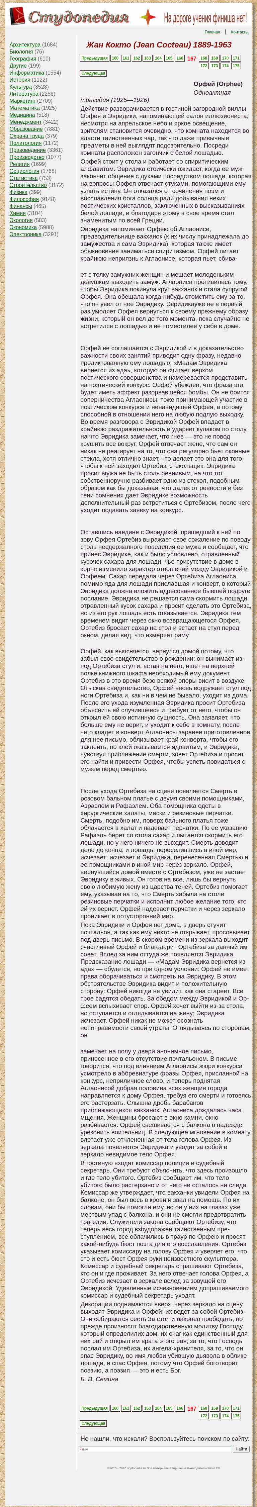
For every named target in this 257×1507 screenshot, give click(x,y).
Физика (19, 192)
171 (236, 58)
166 (180, 58)
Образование (26, 129)
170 (225, 58)
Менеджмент (26, 122)
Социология (24, 171)
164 (158, 58)
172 (203, 66)
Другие (18, 66)
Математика (25, 108)
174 (225, 66)
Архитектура (25, 45)
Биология (21, 52)
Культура (21, 87)
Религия (20, 164)
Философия (24, 199)
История (20, 80)
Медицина (22, 115)
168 (203, 58)
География (23, 59)
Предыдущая (94, 58)
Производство (27, 157)
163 (147, 58)
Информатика (27, 73)
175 (236, 66)
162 (137, 58)
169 (214, 58)
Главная (212, 32)
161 (125, 58)
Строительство (28, 185)
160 (115, 58)
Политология (26, 143)
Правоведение (28, 150)
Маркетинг (23, 101)
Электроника (26, 234)
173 (214, 66)
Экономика (23, 227)
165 (169, 58)
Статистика (24, 178)
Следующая (93, 73)
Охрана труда (27, 136)
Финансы (21, 206)
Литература (24, 94)
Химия (18, 213)
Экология (21, 220)
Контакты (240, 32)
